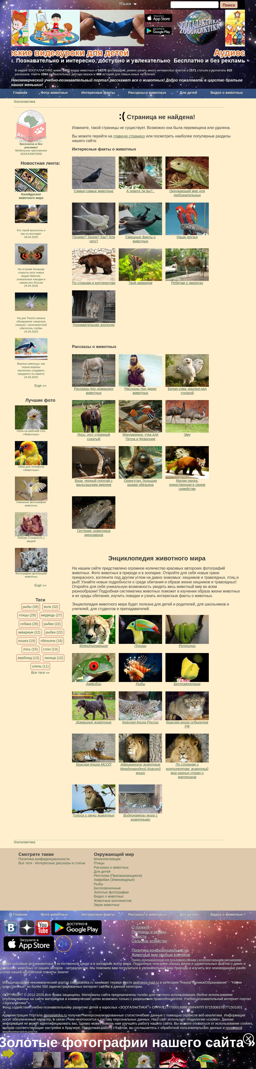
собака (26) (29, 624)
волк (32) (51, 607)
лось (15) (30, 649)
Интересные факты (98, 93)
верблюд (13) (28, 658)
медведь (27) (51, 615)
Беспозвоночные (187, 684)
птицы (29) (27, 615)
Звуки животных (106, 905)
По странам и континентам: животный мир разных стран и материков (187, 771)
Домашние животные (93, 722)
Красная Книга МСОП (93, 764)
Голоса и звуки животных (94, 815)
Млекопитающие (93, 646)
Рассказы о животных (147, 93)
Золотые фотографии (111, 892)
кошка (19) (26, 641)
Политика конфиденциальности (44, 859)
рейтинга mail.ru (146, 982)
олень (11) (40, 666)
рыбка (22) (54, 632)
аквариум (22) (29, 632)
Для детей (188, 93)
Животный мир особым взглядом (161, 955)
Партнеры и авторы (149, 932)
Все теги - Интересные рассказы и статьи (52, 863)
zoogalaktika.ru (55, 1015)
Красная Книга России (140, 722)
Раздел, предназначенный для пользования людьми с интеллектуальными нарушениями (187, 959)
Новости (139, 936)
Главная (20, 93)
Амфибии (93, 684)
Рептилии (187, 646)
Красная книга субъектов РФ (187, 724)
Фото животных (54, 93)
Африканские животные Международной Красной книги (140, 769)
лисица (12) (53, 658)
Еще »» (40, 386)
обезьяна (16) (51, 641)
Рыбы (140, 684)
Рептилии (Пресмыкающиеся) (118, 876)
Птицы (140, 646)
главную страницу (129, 136)
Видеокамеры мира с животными (140, 817)
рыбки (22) (52, 624)
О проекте (141, 927)
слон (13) (50, 649)
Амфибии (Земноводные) (114, 880)
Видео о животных (226, 93)
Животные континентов (112, 901)
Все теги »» (40, 672)
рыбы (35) (31, 607)
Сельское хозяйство (149, 941)
